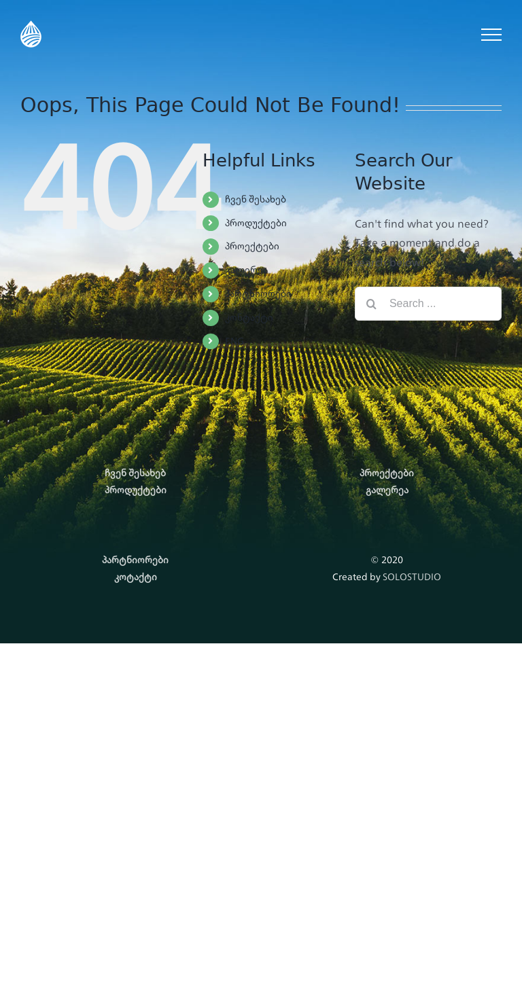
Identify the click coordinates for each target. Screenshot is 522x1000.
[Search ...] (428, 304)
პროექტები (252, 245)
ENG (234, 341)
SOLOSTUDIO (412, 576)
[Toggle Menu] (491, 35)
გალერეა (246, 269)
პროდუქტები (256, 222)
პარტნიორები (258, 293)
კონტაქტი (249, 317)
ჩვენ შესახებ (255, 199)
